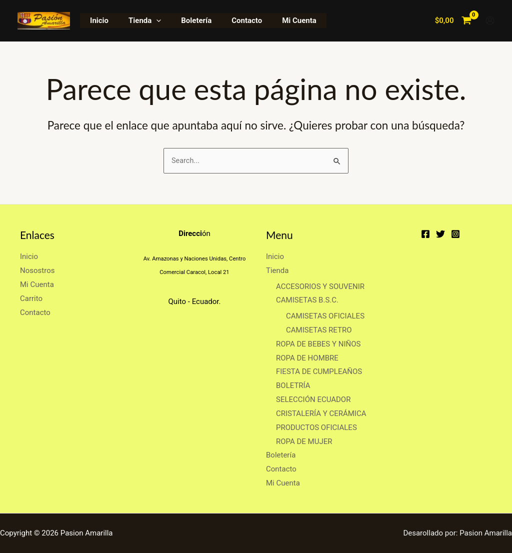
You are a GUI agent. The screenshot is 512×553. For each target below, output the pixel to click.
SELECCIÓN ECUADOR (313, 399)
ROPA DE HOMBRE (307, 358)
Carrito (31, 298)
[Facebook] (425, 234)
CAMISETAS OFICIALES (325, 316)
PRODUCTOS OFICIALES (316, 427)
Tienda (137, 20)
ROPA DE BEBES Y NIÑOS (318, 344)
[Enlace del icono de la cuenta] (490, 20)
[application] (149, 20)
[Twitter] (440, 234)
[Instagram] (455, 234)
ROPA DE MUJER (304, 441)
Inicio (97, 20)
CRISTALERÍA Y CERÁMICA (321, 413)
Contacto (229, 20)
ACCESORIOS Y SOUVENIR (320, 286)
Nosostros (37, 270)
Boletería (183, 20)
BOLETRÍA (293, 385)
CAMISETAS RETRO (319, 330)
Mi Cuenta (277, 20)
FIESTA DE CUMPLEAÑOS (319, 372)
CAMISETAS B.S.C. (307, 300)
